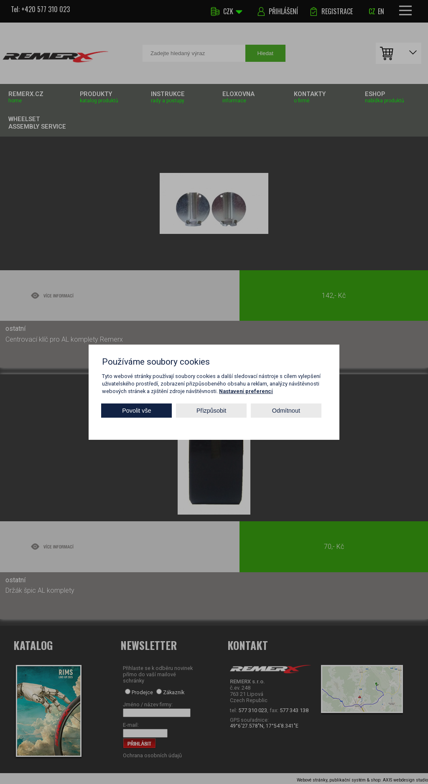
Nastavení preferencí (246, 391)
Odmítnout (286, 410)
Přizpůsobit (211, 410)
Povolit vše (136, 410)
